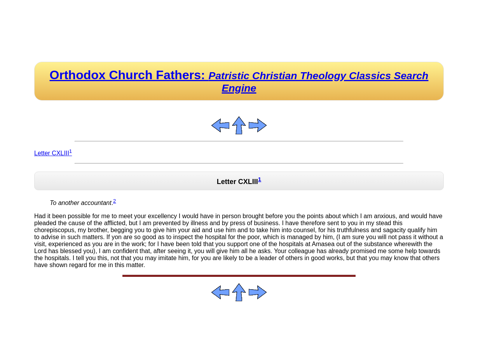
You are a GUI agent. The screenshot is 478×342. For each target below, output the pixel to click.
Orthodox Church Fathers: (239, 81)
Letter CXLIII (53, 153)
